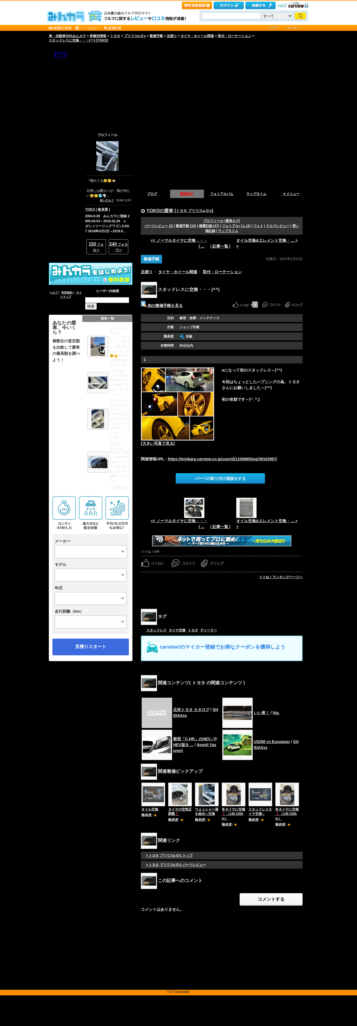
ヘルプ (281, 5)
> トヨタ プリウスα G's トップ (169, 856)
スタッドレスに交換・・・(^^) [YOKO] (78, 40)
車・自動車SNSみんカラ (67, 36)
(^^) (60, 54)
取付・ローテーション (234, 36)
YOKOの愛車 (159, 210)
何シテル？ (107, 200)
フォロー (96, 247)
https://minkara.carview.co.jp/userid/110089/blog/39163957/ (222, 459)
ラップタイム (256, 194)
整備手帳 (156, 36)
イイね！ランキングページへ (281, 577)
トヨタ (115, 36)
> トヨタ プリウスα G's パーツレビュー (176, 865)
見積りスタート (90, 646)
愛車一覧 (121, 488)
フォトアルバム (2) (236, 226)
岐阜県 (103, 209)
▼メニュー (291, 194)
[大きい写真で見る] (158, 443)
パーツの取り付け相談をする (220, 478)
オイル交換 (149, 809)
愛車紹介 (187, 194)
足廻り (172, 36)
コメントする (271, 899)
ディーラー (208, 630)
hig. (276, 712)
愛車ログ (232, 221)
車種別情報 (98, 36)
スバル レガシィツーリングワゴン (120, 405)
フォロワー (118, 247)
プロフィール (213, 221)
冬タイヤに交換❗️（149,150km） (233, 814)
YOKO (90, 209)
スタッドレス (156, 630)
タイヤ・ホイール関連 (197, 36)
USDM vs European (272, 741)
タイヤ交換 (177, 630)
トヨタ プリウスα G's (194, 211)
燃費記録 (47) (209, 226)
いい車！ (261, 712)
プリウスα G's (135, 36)
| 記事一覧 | (220, 246)
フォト (258, 226)
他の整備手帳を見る (162, 305)
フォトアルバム (221, 194)
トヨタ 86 (117, 371)
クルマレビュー (278, 226)
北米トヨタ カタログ (191, 709)
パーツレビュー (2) (158, 226)
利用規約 (67, 292)
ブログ (152, 194)
